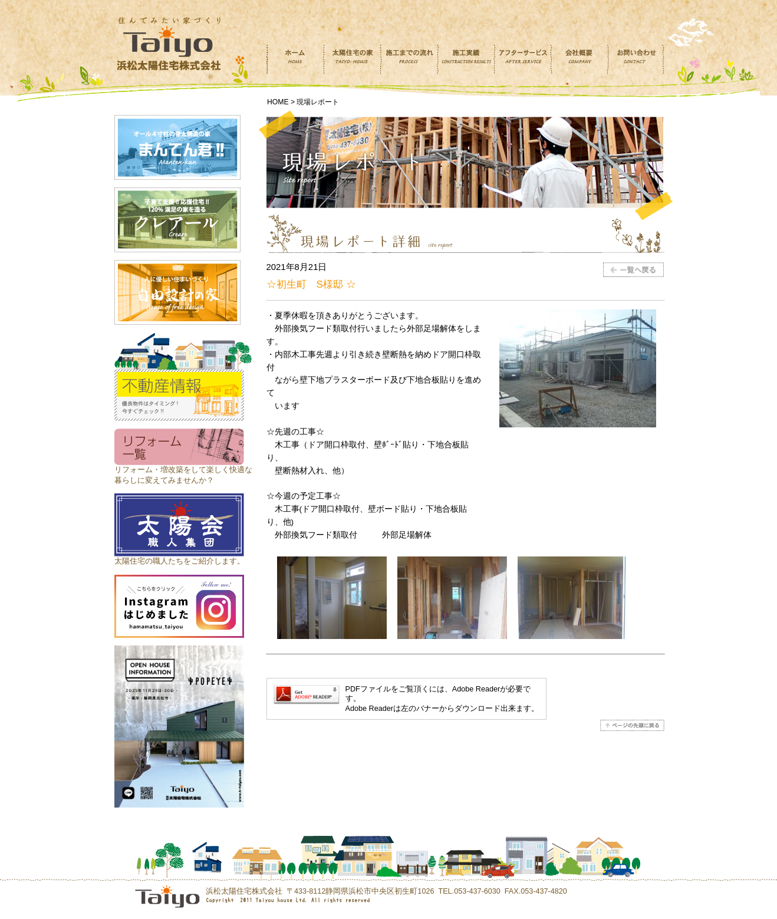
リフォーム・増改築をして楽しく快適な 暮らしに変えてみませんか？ (183, 469)
